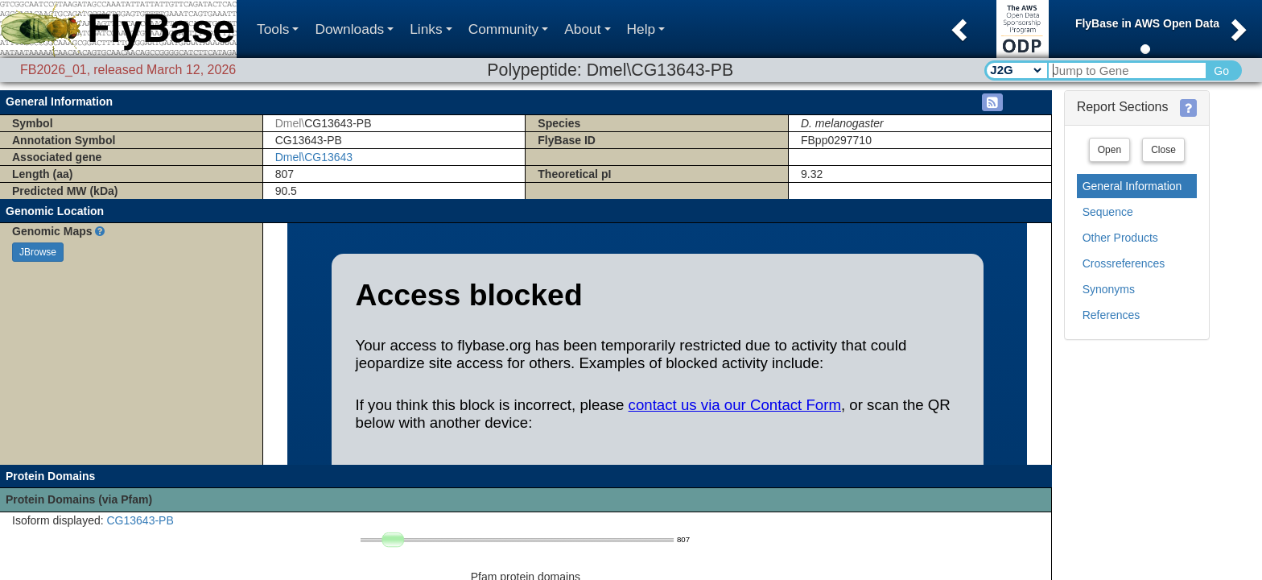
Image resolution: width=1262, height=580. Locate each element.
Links (431, 29)
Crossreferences (1124, 263)
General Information (1132, 186)
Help (646, 29)
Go (1221, 70)
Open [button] (1109, 149)
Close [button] (1163, 149)
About (587, 29)
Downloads (354, 29)
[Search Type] (1015, 70)
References (1111, 315)
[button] (957, 25)
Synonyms (1109, 289)
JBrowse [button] (37, 252)
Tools (278, 29)
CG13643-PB (140, 520)
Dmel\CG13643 (314, 157)
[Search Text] (1126, 70)
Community (508, 29)
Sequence (1108, 211)
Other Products (1120, 237)
